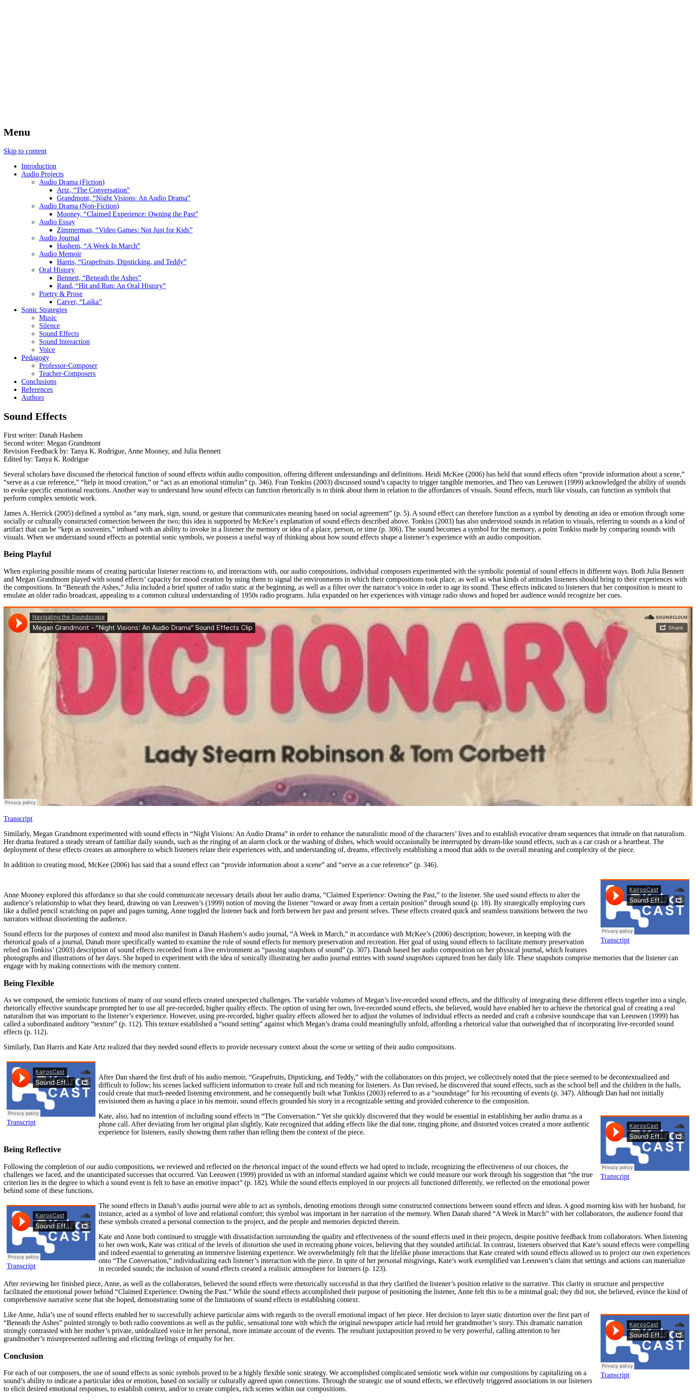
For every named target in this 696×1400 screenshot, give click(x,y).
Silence (49, 325)
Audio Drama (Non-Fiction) (79, 206)
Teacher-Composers (67, 373)
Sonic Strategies (44, 309)
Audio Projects (42, 174)
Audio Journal (59, 238)
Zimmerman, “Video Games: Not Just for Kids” (125, 230)
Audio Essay (57, 222)
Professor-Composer (68, 365)
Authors (32, 397)
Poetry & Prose (61, 293)
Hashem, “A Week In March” (98, 246)
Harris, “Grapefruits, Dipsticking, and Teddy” (121, 262)
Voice (47, 349)
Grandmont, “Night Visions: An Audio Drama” (123, 198)
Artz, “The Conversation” (93, 190)
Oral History (57, 270)
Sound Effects (59, 333)
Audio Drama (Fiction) (72, 182)
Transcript (18, 818)
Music (48, 317)
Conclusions (38, 381)
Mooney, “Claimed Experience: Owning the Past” (127, 214)
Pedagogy (35, 357)
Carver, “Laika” (79, 301)
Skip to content (25, 151)
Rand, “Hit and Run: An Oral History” (111, 285)
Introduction (38, 166)
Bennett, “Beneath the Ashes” (99, 278)
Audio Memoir (60, 254)
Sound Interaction (64, 341)
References (37, 389)
